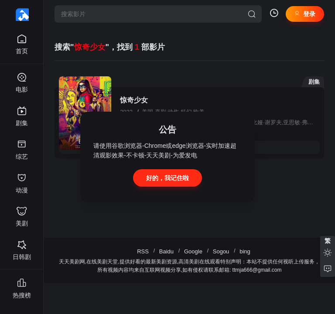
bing (244, 251)
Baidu (166, 251)
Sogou (221, 251)
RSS (143, 251)
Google (193, 251)
